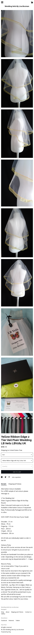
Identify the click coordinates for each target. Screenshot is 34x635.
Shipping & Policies (14, 484)
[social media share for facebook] (2, 477)
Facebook (4, 620)
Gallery (3, 614)
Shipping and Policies (17, 612)
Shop (2, 612)
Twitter (18, 620)
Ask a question (16, 477)
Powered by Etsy (6, 632)
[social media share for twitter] (6, 477)
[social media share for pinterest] (9, 477)
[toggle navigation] (2, 2)
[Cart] (32, 2)
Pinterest (11, 620)
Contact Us (28, 612)
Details (4, 484)
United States (13, 450)
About (8, 612)
